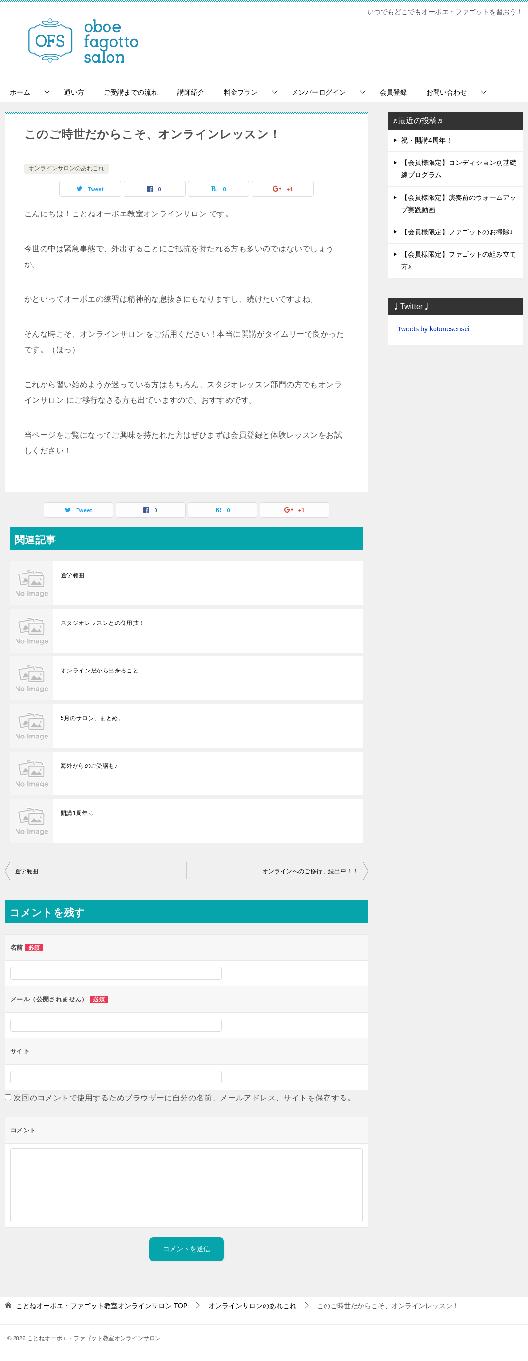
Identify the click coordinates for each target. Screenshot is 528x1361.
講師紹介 (190, 92)
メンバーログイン (319, 92)
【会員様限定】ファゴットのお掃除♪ (457, 232)
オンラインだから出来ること (100, 670)
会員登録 (393, 92)
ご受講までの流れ (131, 92)
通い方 (74, 92)
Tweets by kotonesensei (433, 329)
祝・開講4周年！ (426, 140)
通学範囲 (73, 575)
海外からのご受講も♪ (89, 765)
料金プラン (241, 92)
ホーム (20, 92)
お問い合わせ (446, 92)
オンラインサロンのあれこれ (66, 168)
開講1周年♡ (77, 813)
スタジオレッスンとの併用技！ (103, 623)
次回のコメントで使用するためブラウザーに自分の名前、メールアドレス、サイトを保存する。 (184, 1098)
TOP (101, 1306)
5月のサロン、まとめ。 (92, 718)
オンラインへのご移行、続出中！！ (310, 871)
